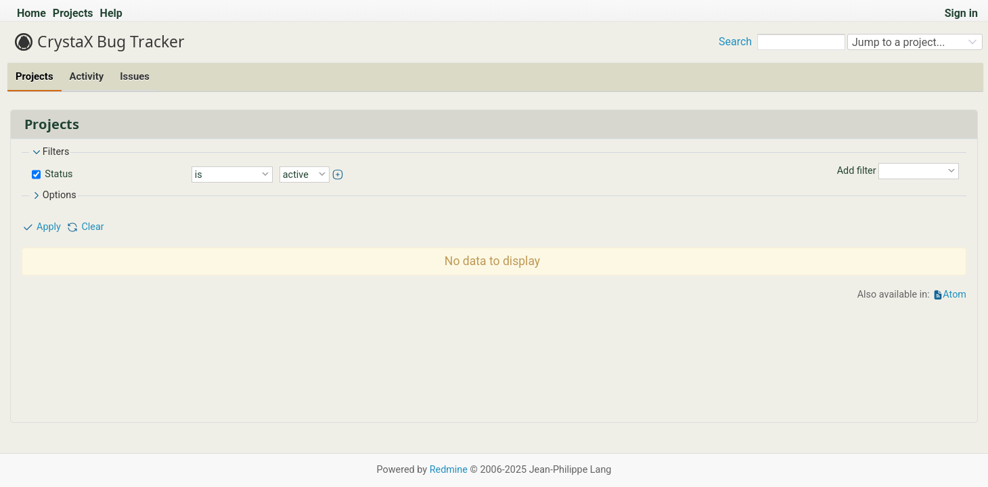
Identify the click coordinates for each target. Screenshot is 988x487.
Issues (135, 76)
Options (53, 195)
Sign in (961, 13)
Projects (73, 13)
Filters (50, 152)
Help (111, 13)
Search (735, 41)
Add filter (856, 170)
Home (31, 13)
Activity (87, 76)
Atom (954, 294)
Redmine (449, 470)
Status (58, 173)
